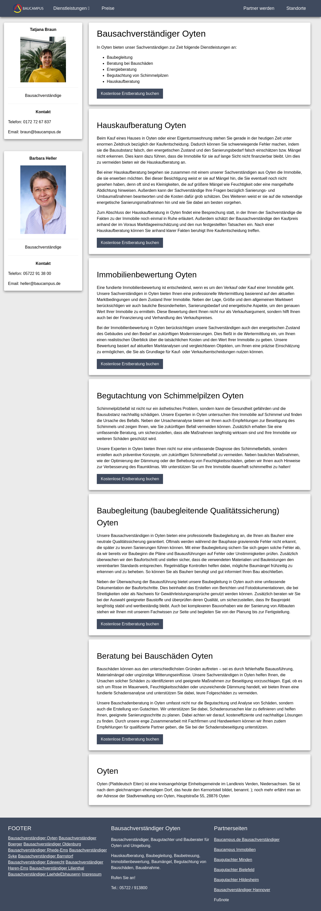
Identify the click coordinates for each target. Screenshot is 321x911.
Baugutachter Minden (233, 860)
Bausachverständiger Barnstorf (45, 856)
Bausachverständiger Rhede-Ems (38, 850)
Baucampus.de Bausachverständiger (247, 839)
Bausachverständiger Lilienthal (56, 868)
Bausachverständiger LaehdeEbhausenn (44, 874)
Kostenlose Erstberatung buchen (130, 93)
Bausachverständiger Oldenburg (52, 844)
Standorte (296, 8)
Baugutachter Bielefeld (234, 870)
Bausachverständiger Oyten (32, 838)
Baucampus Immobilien (235, 849)
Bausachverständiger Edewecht (36, 862)
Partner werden (259, 8)
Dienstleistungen (71, 8)
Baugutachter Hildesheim (236, 880)
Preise (108, 8)
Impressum (92, 874)
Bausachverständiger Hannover (242, 890)
